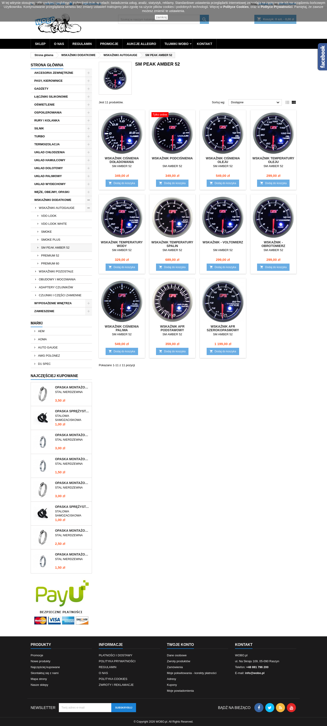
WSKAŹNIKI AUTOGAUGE (56, 208)
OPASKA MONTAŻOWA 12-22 (72, 554)
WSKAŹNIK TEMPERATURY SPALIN (172, 244)
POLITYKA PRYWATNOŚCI (117, 661)
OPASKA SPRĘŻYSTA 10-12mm (72, 411)
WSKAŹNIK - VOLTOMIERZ (223, 242)
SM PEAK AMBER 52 (55, 247)
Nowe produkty (40, 661)
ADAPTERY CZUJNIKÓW (56, 287)
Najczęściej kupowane (45, 667)
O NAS (59, 44)
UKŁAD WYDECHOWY (50, 184)
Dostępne (256, 102)
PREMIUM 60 (50, 263)
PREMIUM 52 (50, 255)
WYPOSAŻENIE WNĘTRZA (53, 303)
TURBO (39, 136)
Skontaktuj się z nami (45, 673)
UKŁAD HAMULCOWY (49, 160)
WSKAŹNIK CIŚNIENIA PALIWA (122, 328)
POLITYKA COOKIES (113, 679)
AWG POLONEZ (48, 355)
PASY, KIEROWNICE (48, 80)
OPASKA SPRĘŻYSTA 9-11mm (72, 507)
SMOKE (46, 231)
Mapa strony (39, 679)
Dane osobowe (177, 655)
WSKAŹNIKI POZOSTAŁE (56, 271)
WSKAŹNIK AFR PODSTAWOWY (172, 328)
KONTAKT (204, 44)
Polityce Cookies (236, 7)
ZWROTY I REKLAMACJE (116, 684)
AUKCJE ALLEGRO (141, 44)
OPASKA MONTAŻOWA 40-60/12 (72, 530)
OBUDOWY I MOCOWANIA (57, 279)
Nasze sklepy (39, 684)
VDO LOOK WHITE (54, 223)
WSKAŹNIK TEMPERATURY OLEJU (273, 160)
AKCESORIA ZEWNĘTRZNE (53, 72)
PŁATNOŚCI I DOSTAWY (115, 655)
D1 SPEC (44, 363)
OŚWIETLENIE (44, 104)
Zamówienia (175, 667)
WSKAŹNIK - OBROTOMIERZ (273, 244)
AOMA (42, 339)
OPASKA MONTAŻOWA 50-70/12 (72, 483)
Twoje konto (180, 645)
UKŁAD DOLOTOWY (48, 168)
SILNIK (39, 128)
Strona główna (47, 65)
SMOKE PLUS (50, 239)
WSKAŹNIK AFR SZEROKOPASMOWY (223, 328)
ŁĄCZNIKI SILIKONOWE (51, 96)
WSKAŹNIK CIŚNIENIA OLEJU (223, 160)
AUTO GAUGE (47, 347)
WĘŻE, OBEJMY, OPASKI (51, 192)
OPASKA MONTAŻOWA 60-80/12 (72, 387)
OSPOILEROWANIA (48, 112)
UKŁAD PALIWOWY (48, 176)
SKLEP (40, 44)
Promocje (37, 655)
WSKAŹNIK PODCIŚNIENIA (172, 158)
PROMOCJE (109, 44)
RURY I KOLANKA (47, 120)
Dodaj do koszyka (122, 183)
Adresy (171, 679)
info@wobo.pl (255, 673)
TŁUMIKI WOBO (176, 44)
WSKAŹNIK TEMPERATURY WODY (122, 244)
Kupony (172, 684)
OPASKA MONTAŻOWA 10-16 (72, 459)
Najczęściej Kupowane (54, 376)
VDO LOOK (49, 215)
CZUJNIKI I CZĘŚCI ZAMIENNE (60, 295)
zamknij (161, 17)
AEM (41, 331)
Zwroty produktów (178, 661)
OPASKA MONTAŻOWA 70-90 (72, 435)
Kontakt (244, 645)
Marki (36, 323)
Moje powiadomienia (180, 690)
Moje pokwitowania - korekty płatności (191, 673)
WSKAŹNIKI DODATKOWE (52, 200)
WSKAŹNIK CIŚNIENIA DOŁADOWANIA (122, 160)
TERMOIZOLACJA (47, 144)
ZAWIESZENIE (44, 311)
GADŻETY (41, 88)
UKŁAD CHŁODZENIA (49, 152)
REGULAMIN (82, 44)
